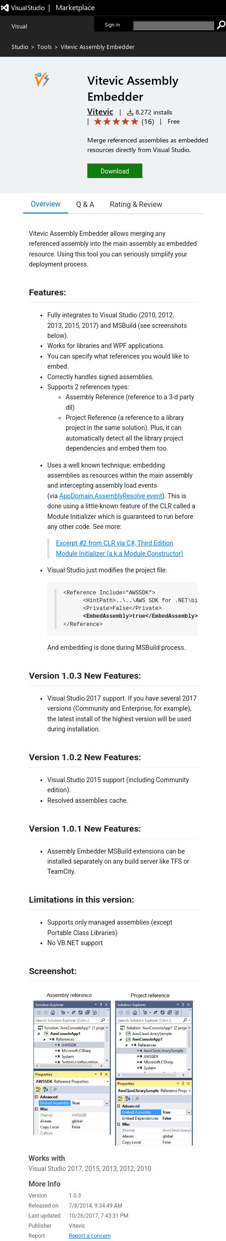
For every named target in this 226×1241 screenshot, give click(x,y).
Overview (46, 204)
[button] (114, 170)
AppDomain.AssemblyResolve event (110, 496)
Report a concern (90, 1236)
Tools (44, 46)
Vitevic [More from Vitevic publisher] (100, 111)
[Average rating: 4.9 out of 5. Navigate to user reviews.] (122, 121)
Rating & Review (136, 204)
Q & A (85, 204)
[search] (173, 25)
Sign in (112, 24)
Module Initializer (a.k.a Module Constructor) (119, 553)
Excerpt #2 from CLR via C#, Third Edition (114, 543)
